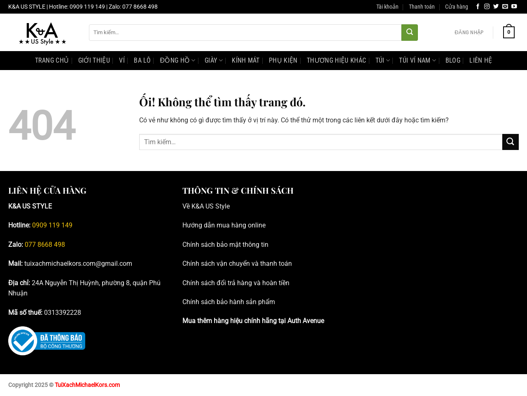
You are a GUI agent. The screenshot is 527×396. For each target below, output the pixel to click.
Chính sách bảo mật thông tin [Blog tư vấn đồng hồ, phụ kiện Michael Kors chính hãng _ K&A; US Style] (225, 244)
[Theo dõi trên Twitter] (496, 7)
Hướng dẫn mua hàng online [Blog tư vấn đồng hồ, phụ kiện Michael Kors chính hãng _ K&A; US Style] (224, 225)
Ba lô (142, 60)
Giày (214, 60)
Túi (382, 60)
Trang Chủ (52, 60)
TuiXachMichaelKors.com (87, 385)
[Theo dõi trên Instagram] (487, 7)
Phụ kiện (283, 60)
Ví (122, 60)
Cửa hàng (456, 6)
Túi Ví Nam (417, 60)
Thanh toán (422, 6)
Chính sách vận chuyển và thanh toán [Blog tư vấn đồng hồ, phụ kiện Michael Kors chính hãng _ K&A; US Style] (237, 263)
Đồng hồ (177, 60)
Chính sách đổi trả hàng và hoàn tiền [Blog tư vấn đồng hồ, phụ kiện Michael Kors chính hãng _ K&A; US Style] (235, 283)
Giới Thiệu (94, 60)
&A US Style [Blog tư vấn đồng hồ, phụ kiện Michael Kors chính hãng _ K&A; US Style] (213, 206)
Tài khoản (387, 6)
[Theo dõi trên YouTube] (514, 7)
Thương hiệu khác (336, 60)
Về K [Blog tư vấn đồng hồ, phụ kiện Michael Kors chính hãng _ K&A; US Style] (189, 206)
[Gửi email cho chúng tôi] (505, 7)
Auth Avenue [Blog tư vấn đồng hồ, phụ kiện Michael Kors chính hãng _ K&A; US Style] (305, 321)
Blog (452, 60)
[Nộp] (409, 32)
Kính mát (246, 60)
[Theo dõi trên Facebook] (478, 7)
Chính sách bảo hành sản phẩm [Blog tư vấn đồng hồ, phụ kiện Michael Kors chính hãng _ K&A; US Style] (228, 302)
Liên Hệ (480, 60)
